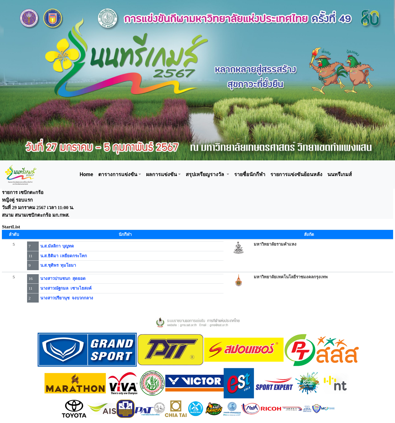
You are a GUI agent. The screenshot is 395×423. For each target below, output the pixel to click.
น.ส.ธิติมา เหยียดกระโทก (63, 255)
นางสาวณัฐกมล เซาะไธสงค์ (66, 288)
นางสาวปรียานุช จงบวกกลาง (66, 298)
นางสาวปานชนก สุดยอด (63, 278)
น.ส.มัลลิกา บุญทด (57, 246)
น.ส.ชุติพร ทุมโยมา (58, 265)
